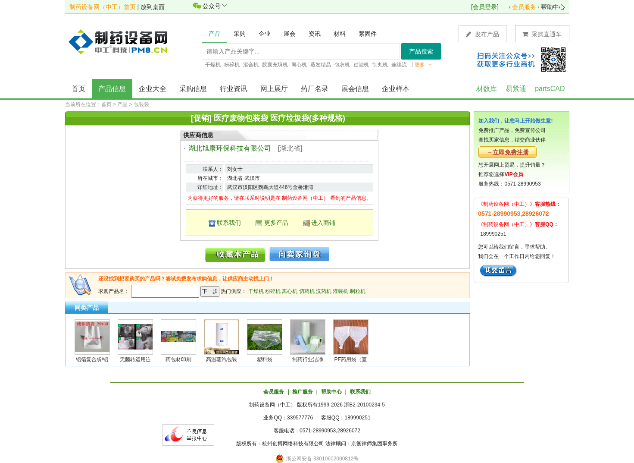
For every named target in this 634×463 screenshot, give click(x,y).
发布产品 (482, 33)
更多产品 (276, 222)
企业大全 (152, 88)
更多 (423, 65)
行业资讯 (233, 88)
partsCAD (550, 88)
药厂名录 (314, 88)
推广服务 (302, 392)
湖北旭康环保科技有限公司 (229, 148)
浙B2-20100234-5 (364, 405)
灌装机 (340, 291)
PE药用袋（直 (350, 359)
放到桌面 (153, 6)
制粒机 (357, 291)
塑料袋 (264, 359)
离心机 (289, 291)
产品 (122, 104)
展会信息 (355, 88)
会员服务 (524, 6)
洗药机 (323, 291)
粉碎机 (273, 291)
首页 (78, 88)
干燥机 (256, 291)
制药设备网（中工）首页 (102, 6)
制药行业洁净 (307, 359)
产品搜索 (421, 51)
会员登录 (485, 6)
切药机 (307, 291)
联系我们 (229, 222)
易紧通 (516, 88)
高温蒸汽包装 (221, 359)
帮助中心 (553, 6)
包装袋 (141, 104)
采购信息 (193, 88)
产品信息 (112, 88)
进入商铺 (323, 222)
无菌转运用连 (135, 359)
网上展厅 (274, 88)
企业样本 (395, 88)
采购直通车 (542, 33)
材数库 (486, 88)
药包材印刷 (178, 359)
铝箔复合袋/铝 (92, 359)
